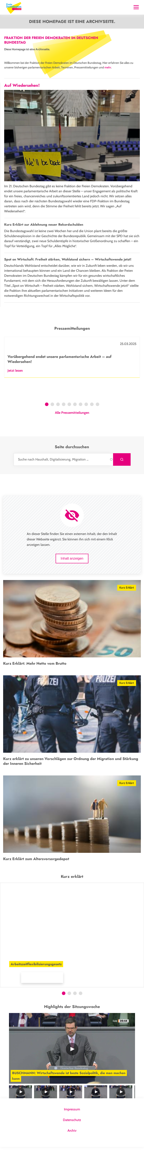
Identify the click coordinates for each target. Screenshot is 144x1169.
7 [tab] (80, 427)
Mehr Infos (13, 999)
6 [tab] (75, 427)
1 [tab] (46, 427)
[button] (52, 997)
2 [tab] (52, 427)
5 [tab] (69, 427)
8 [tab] (86, 427)
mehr (107, 67)
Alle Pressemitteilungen (72, 435)
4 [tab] (63, 427)
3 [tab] (58, 427)
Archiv (72, 1153)
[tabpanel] (72, 379)
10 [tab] (98, 427)
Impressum (72, 1131)
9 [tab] (92, 427)
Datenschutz (72, 1142)
